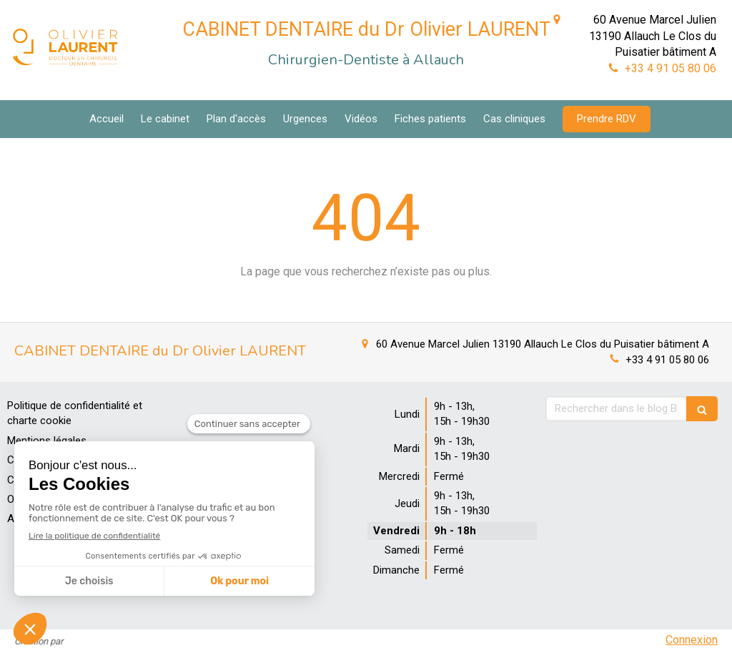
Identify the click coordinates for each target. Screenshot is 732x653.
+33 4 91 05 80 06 (670, 68)
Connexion (692, 640)
